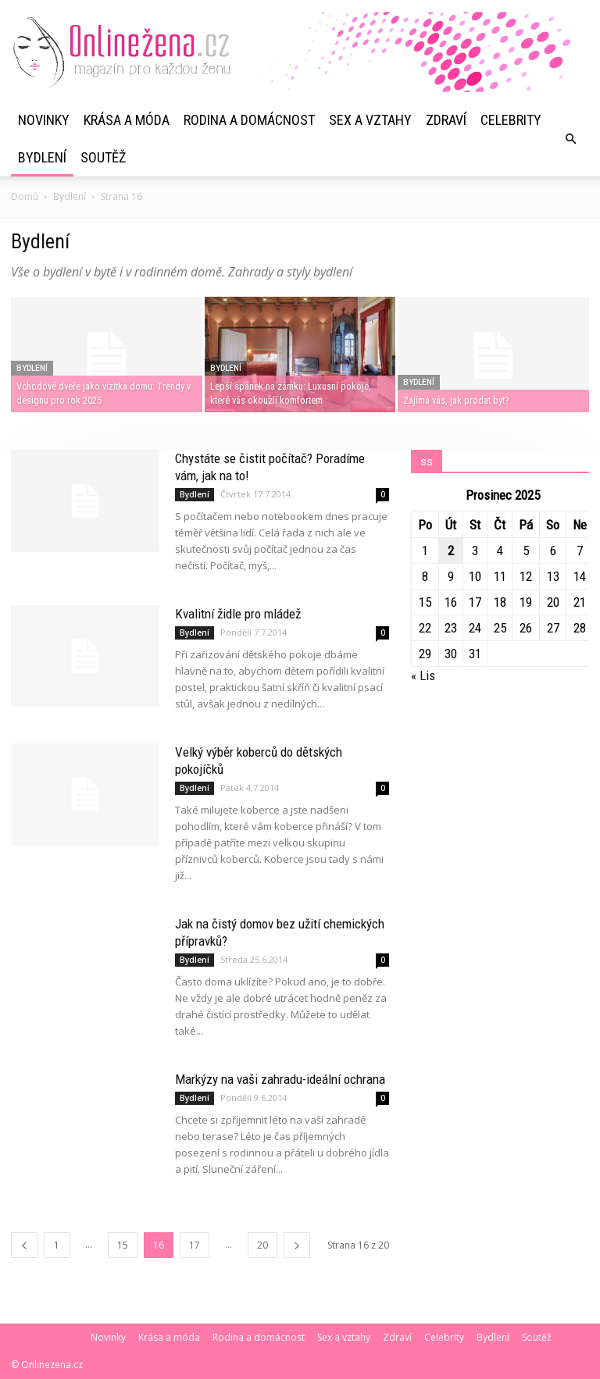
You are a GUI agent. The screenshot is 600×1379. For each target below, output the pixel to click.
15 (122, 1245)
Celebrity (510, 120)
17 (194, 1245)
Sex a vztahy (370, 120)
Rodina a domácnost (249, 120)
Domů (24, 196)
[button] (570, 139)
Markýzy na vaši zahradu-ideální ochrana (280, 1079)
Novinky (44, 120)
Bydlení (42, 157)
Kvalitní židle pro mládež (238, 614)
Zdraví (446, 120)
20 (262, 1245)
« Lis (423, 675)
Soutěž (103, 157)
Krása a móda (127, 120)
